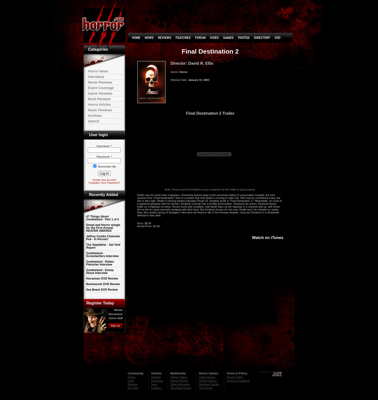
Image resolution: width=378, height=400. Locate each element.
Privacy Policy (235, 377)
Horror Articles (99, 104)
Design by (265, 371)
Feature (184, 37)
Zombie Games (208, 380)
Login (131, 380)
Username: (104, 146)
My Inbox (133, 387)
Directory (263, 37)
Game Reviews (100, 93)
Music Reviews (100, 110)
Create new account (104, 179)
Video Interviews (180, 384)
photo (247, 37)
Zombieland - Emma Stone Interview (100, 271)
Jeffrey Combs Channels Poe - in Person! (103, 238)
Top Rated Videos (180, 387)
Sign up (115, 325)
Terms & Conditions (238, 380)
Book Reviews (99, 99)
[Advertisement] (189, 350)
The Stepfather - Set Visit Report (103, 246)
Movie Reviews (100, 82)
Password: (104, 156)
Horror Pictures (179, 380)
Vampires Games (209, 384)
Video (219, 37)
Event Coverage (101, 88)
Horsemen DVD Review (102, 278)
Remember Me (104, 166)
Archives (95, 115)
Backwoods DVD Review (103, 284)
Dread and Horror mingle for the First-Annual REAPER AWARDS (103, 227)
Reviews (166, 37)
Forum (204, 37)
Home (139, 37)
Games (232, 37)
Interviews (96, 77)
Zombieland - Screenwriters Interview (102, 255)
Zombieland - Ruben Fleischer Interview (100, 263)
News (154, 37)
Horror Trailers (178, 377)
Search (94, 121)
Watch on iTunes (267, 237)
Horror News (98, 71)
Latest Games (207, 377)
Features (156, 387)
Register (133, 384)
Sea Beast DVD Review (102, 289)
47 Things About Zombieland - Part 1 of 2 (102, 218)
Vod (278, 38)
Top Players (206, 387)
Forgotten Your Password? (104, 182)
